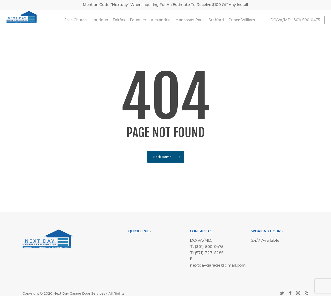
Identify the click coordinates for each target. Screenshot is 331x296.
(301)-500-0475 (209, 246)
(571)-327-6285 (209, 252)
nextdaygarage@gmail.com (218, 265)
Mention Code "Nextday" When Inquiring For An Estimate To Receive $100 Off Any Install (165, 5)
